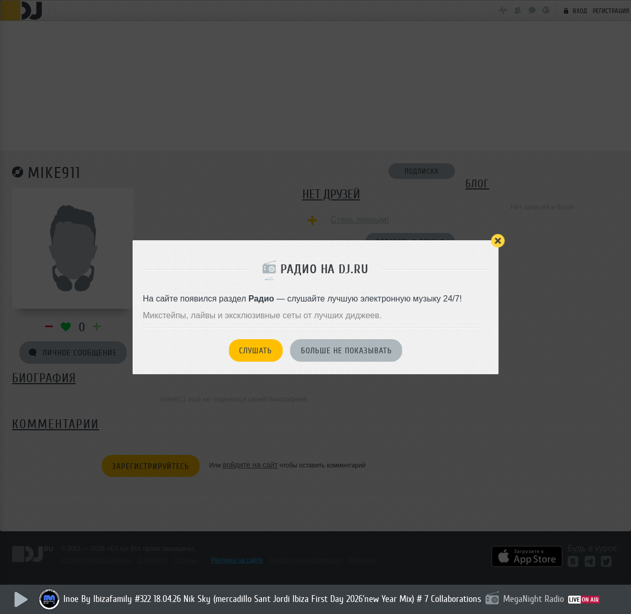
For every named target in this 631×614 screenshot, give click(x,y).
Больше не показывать (346, 350)
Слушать (255, 350)
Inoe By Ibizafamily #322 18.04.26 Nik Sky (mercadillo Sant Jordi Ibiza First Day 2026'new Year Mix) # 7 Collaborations (273, 599)
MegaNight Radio (534, 599)
